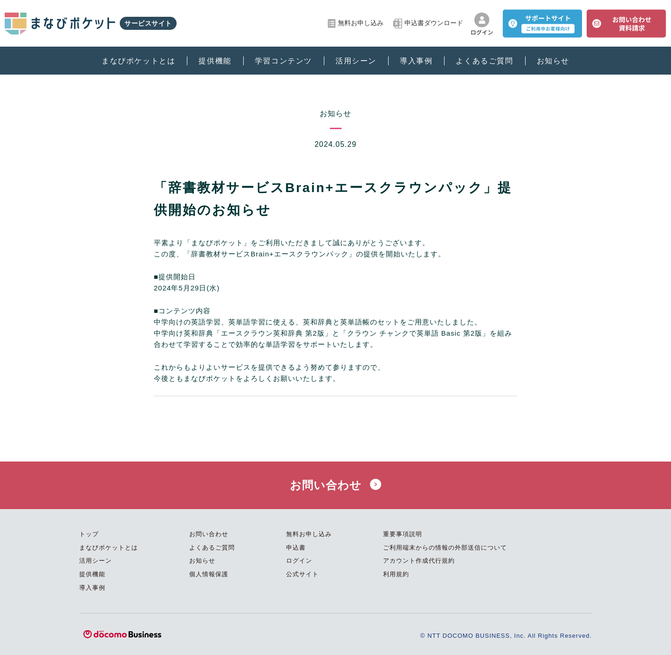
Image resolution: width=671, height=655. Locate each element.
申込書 (296, 547)
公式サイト (302, 574)
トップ (89, 534)
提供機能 (215, 61)
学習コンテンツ (283, 61)
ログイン (299, 560)
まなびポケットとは (138, 61)
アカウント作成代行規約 (419, 560)
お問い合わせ (335, 485)
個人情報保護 (208, 574)
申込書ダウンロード (428, 23)
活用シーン (356, 61)
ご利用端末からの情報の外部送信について (445, 547)
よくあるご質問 (484, 61)
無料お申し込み (355, 23)
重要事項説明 (402, 534)
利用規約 (396, 574)
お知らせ (553, 61)
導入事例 (416, 61)
